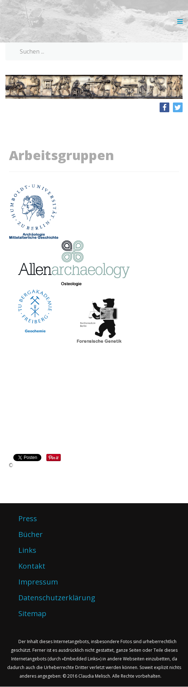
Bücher (30, 534)
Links (27, 550)
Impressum (38, 582)
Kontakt (31, 566)
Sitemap (32, 613)
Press (27, 518)
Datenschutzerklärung (56, 597)
